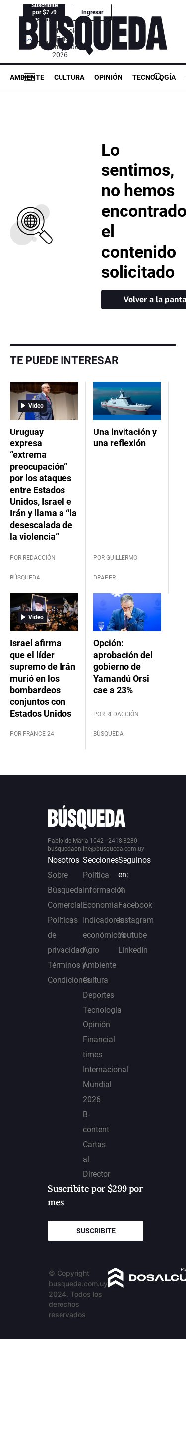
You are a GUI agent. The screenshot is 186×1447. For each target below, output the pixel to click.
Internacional (105, 1069)
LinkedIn (133, 950)
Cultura (69, 77)
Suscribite (96, 1231)
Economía (100, 905)
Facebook (135, 905)
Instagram (136, 920)
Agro (91, 950)
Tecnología (154, 77)
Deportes (98, 995)
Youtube (132, 935)
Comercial (65, 905)
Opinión (108, 77)
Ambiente (27, 77)
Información (104, 890)
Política (96, 875)
